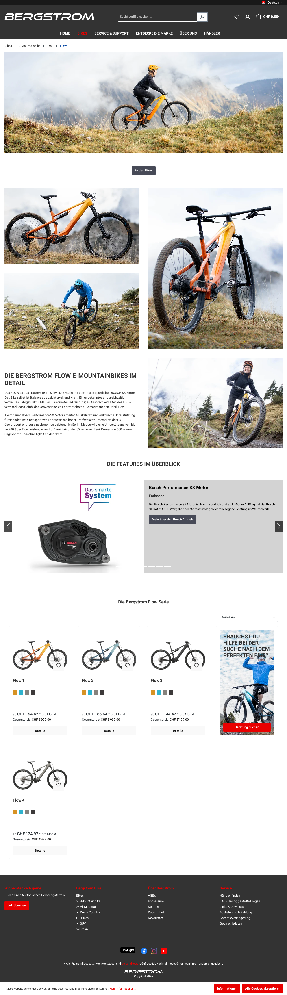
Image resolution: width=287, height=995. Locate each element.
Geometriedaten (231, 923)
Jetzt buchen (16, 905)
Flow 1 (18, 681)
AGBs (152, 895)
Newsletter (155, 918)
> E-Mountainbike (88, 901)
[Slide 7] (167, 566)
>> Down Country (88, 912)
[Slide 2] (127, 566)
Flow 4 (18, 800)
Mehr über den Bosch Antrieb (172, 519)
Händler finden (230, 895)
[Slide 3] (135, 566)
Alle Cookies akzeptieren (262, 988)
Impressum (156, 901)
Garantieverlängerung (235, 918)
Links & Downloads (233, 906)
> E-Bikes (82, 918)
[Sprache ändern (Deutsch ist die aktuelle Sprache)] (272, 2)
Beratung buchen (247, 727)
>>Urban (82, 929)
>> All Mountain (87, 906)
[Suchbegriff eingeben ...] (157, 17)
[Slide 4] (143, 566)
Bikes (80, 895)
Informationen (227, 988)
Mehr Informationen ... (123, 989)
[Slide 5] (151, 566)
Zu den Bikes (144, 170)
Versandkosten (131, 964)
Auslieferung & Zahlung (236, 912)
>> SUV (81, 923)
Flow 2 (87, 681)
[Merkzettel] (236, 17)
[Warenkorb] (268, 17)
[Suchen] (202, 17)
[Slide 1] (119, 566)
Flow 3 (156, 681)
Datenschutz (157, 912)
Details (40, 730)
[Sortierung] (249, 617)
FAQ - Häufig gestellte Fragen (240, 901)
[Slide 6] (159, 566)
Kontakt (153, 906)
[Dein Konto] (247, 17)
